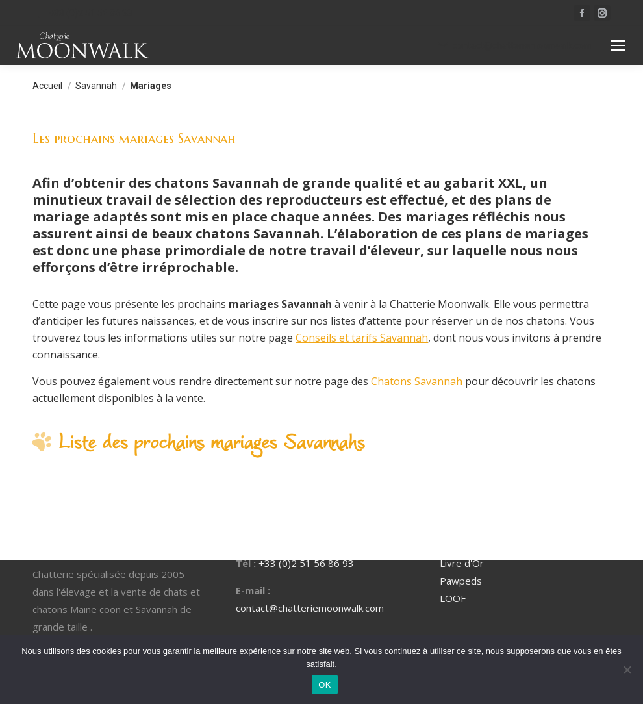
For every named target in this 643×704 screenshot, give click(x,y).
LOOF (453, 598)
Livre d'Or (462, 563)
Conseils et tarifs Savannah (362, 338)
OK (324, 685)
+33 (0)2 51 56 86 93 (82, 12)
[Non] (626, 669)
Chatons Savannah (416, 381)
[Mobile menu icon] (617, 45)
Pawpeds (461, 580)
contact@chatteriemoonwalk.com (514, 45)
